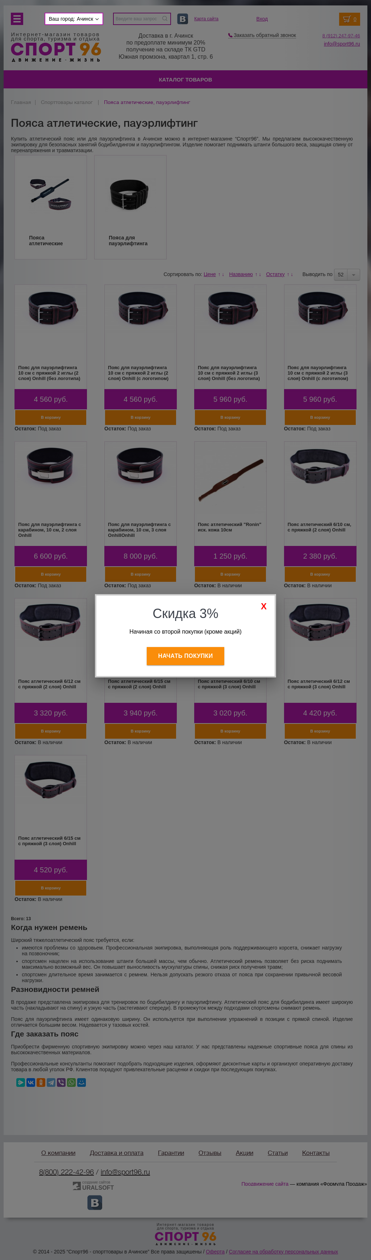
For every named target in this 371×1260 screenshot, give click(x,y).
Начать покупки (185, 656)
